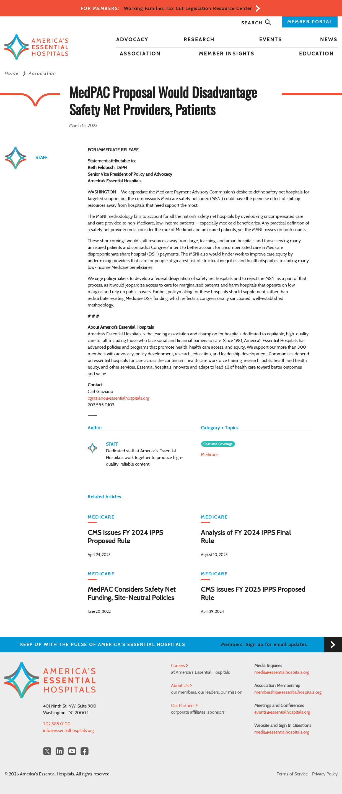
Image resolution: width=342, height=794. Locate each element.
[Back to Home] (36, 47)
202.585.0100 (57, 724)
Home (12, 73)
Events (270, 39)
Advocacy (132, 39)
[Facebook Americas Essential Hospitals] (85, 751)
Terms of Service (292, 774)
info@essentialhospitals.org (68, 730)
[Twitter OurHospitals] (47, 751)
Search (256, 23)
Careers (179, 665)
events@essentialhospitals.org (282, 712)
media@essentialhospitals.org (281, 672)
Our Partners (184, 705)
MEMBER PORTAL (310, 22)
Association (140, 54)
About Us (181, 685)
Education (316, 54)
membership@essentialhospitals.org (288, 692)
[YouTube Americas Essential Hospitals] (72, 751)
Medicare (209, 455)
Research (199, 39)
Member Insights (227, 54)
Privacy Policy (325, 774)
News (329, 39)
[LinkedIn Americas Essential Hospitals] (60, 751)
